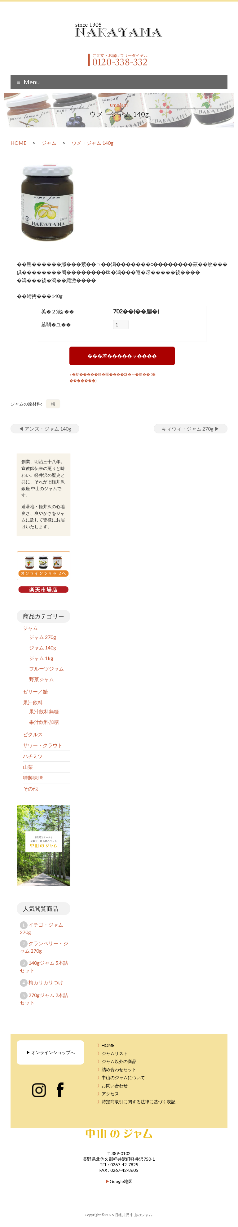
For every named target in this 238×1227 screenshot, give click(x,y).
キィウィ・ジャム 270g (190, 429)
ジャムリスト (115, 1053)
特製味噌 (33, 778)
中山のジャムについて (123, 1077)
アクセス (110, 1093)
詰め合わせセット (119, 1069)
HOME (108, 1045)
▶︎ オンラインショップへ (50, 1052)
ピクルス (33, 734)
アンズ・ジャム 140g (45, 429)
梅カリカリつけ (46, 982)
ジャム (30, 628)
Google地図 (121, 1181)
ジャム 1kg (41, 658)
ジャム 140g (42, 647)
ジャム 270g (42, 637)
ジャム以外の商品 (119, 1061)
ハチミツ (33, 756)
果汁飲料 (33, 702)
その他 (30, 788)
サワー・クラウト (43, 745)
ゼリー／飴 (35, 691)
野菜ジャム (41, 679)
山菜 (28, 767)
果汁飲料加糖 (44, 722)
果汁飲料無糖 (44, 711)
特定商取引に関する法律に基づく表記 (138, 1101)
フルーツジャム (46, 668)
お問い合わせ (115, 1085)
